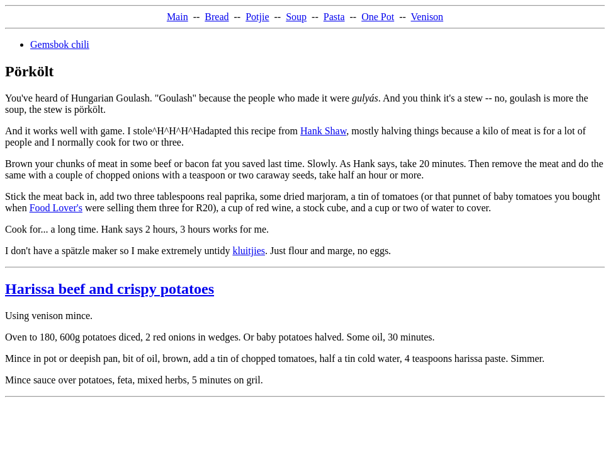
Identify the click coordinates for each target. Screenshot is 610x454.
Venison (427, 16)
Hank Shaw (323, 130)
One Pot (377, 16)
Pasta (334, 16)
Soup (296, 16)
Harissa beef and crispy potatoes (109, 289)
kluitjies (248, 250)
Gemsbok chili (59, 44)
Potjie (257, 16)
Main (177, 16)
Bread (217, 16)
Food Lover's (56, 207)
